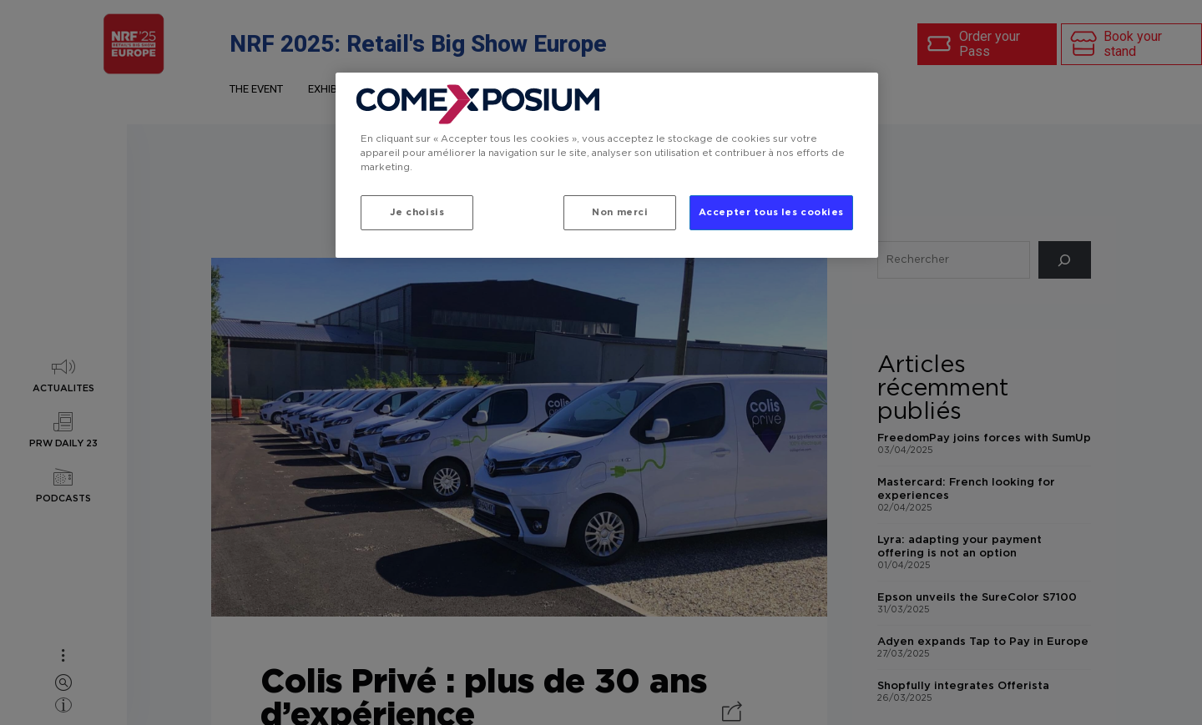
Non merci (620, 212)
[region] (607, 165)
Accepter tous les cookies (771, 212)
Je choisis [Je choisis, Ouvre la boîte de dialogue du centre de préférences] (417, 212)
